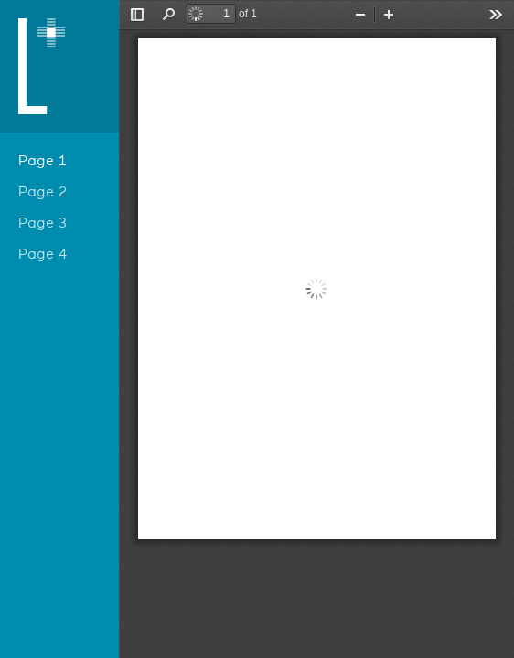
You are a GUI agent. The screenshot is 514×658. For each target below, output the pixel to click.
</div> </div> (316, 329)
